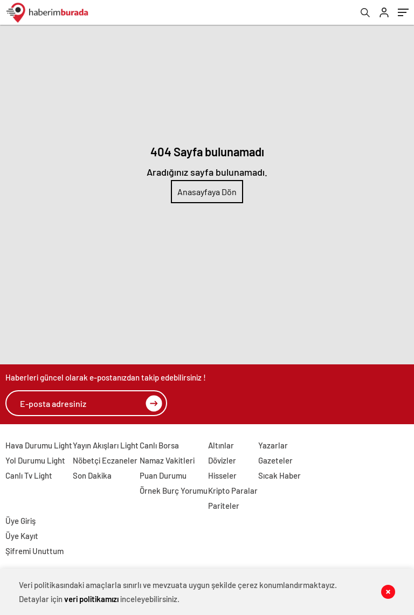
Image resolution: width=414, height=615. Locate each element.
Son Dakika (92, 475)
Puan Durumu (163, 475)
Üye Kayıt (21, 536)
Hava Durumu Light (38, 445)
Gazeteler (275, 460)
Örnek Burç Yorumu (174, 490)
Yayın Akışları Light (106, 445)
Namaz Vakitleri (167, 460)
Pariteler (223, 505)
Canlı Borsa (159, 445)
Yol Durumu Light (35, 460)
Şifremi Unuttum (34, 551)
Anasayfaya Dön (207, 191)
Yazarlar (273, 445)
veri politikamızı (91, 599)
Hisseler (222, 475)
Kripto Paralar (233, 490)
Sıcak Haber (279, 475)
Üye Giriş (20, 521)
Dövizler (222, 460)
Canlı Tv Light (28, 475)
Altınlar (221, 445)
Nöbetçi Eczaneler (105, 460)
